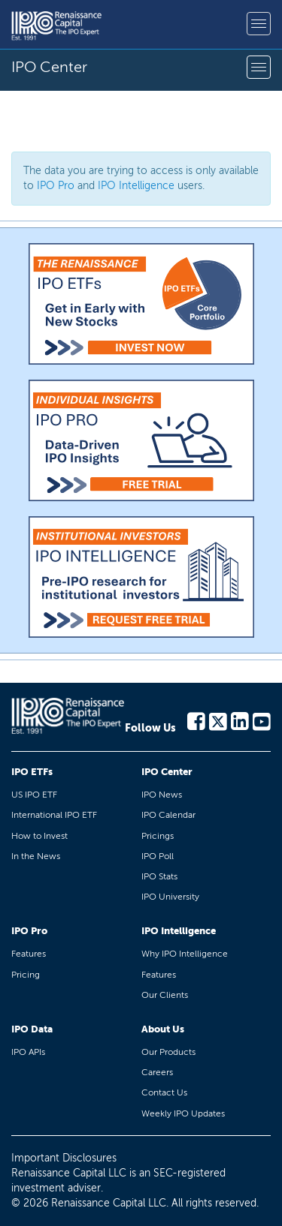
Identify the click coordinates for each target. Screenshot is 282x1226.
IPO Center (167, 771)
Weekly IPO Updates (183, 1113)
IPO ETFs (32, 771)
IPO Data (32, 1029)
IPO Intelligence (136, 185)
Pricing (25, 974)
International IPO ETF (54, 815)
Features (28, 953)
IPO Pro (55, 185)
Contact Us (164, 1092)
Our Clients (164, 995)
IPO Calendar (168, 815)
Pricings (157, 836)
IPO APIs (28, 1052)
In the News (35, 856)
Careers (157, 1072)
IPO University (170, 896)
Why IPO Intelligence (184, 953)
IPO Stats (159, 876)
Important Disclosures (64, 1158)
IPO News (161, 794)
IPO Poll (157, 856)
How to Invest (39, 836)
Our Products (168, 1052)
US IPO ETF (34, 794)
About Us (162, 1029)
